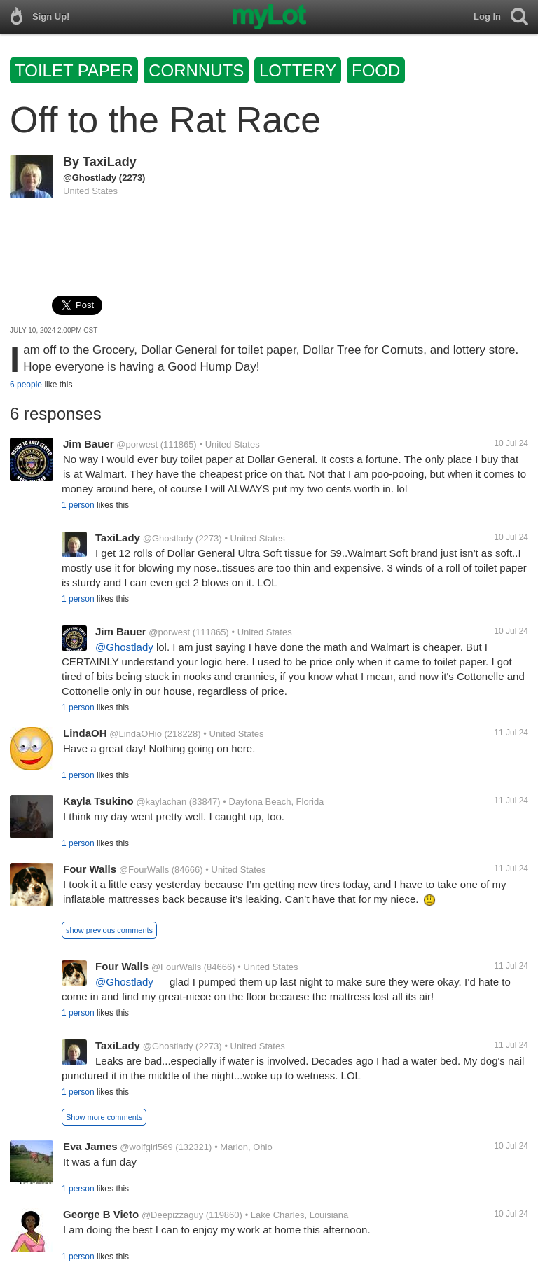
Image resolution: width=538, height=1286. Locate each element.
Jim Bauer (88, 444)
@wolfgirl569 (146, 1147)
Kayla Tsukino (98, 801)
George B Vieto (101, 1214)
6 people (26, 384)
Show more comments (104, 1117)
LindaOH (85, 733)
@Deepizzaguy (172, 1215)
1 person (78, 505)
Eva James (90, 1146)
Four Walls (89, 869)
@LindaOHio (135, 733)
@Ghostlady (89, 177)
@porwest (137, 444)
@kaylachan (161, 801)
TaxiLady (110, 162)
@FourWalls (144, 869)
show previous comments (109, 930)
